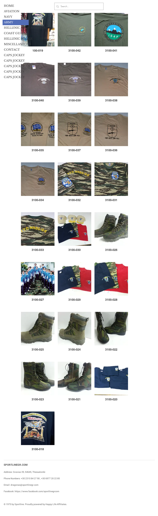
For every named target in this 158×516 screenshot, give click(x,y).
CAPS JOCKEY (14, 55)
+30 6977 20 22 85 (50, 478)
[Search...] (79, 6)
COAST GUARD (15, 33)
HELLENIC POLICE (16, 38)
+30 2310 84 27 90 (30, 478)
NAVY (8, 17)
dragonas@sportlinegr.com (24, 484)
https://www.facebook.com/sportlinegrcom (37, 491)
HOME (9, 6)
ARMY (8, 22)
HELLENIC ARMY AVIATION (16, 28)
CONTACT (12, 49)
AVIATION (11, 11)
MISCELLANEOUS (16, 44)
